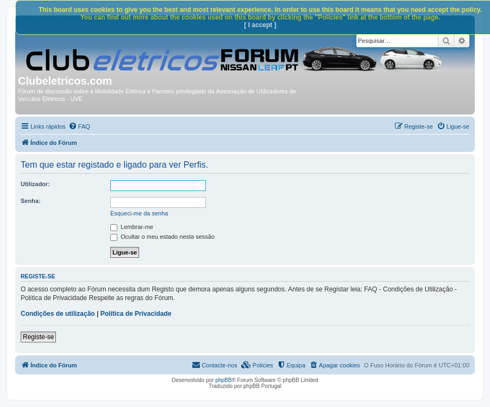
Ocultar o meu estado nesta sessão (162, 236)
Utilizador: (35, 184)
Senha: (31, 201)
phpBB (223, 380)
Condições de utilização (58, 313)
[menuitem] (79, 126)
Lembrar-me (131, 227)
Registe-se (38, 337)
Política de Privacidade (136, 313)
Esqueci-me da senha (139, 213)
